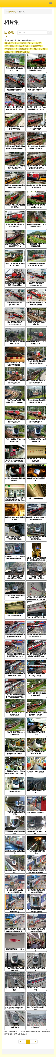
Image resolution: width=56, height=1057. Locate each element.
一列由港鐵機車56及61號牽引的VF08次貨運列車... (36, 401)
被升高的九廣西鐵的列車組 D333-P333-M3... (36, 753)
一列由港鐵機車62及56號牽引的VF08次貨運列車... (36, 147)
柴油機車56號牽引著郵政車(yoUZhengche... (36, 206)
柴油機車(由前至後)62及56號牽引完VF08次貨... (15, 128)
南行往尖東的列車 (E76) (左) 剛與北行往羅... (14, 713)
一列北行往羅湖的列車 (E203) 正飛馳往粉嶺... (36, 694)
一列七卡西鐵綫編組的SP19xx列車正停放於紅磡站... (15, 538)
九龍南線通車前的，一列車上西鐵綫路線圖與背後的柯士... (15, 499)
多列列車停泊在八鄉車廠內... (15, 1008)
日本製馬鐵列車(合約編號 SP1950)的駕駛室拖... (15, 891)
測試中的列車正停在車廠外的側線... (15, 989)
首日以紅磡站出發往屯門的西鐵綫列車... (15, 479)
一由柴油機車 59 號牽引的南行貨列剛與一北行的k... (36, 713)
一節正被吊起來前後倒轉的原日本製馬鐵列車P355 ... (15, 635)
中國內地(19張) (11, 49)
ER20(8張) (9, 52)
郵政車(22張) (36, 46)
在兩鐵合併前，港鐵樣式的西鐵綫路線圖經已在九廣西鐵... (36, 598)
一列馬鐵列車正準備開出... (36, 812)
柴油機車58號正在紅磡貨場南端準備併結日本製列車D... (36, 655)
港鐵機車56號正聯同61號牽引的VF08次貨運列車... (15, 421)
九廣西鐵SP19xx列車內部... (36, 772)
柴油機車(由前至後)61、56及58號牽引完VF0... (36, 225)
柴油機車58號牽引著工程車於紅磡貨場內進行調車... (36, 167)
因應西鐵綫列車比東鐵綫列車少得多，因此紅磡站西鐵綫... (15, 460)
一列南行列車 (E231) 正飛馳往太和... (15, 871)
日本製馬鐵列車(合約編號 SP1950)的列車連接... (36, 910)
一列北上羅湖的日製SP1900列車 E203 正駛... (15, 264)
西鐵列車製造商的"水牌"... (15, 949)
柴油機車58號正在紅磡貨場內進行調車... (15, 206)
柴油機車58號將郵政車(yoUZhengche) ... (15, 323)
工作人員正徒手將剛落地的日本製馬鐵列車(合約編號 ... (15, 930)
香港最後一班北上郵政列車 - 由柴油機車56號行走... (36, 69)
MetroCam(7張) (22, 52)
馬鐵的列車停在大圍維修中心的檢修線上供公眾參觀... (15, 752)
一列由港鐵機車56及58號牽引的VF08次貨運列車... (36, 362)
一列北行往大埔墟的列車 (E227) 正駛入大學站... (15, 577)
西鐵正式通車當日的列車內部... (36, 950)
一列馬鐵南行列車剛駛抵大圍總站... (36, 832)
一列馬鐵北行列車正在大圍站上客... (15, 813)
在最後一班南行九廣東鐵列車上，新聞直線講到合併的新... (36, 559)
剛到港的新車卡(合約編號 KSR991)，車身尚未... (36, 674)
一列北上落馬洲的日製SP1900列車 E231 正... (15, 440)
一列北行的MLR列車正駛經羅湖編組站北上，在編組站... (15, 401)
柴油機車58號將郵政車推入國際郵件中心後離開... (15, 284)
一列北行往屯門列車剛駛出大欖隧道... (36, 323)
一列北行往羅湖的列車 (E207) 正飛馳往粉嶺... (15, 733)
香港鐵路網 (11, 11)
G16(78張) (24, 46)
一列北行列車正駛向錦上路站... (36, 791)
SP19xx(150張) (34, 43)
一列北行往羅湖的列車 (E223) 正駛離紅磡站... (36, 538)
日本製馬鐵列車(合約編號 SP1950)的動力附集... (36, 891)
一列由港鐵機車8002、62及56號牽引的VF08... (15, 342)
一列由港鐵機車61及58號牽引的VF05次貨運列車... (36, 381)
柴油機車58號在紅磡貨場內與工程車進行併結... (36, 186)
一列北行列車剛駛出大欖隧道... (36, 852)
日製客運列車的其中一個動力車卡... (36, 989)
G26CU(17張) (26, 49)
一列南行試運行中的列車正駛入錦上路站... (15, 969)
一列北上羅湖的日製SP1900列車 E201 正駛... (36, 245)
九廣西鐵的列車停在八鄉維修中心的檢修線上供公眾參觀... (15, 772)
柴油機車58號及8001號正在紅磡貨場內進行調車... (36, 518)
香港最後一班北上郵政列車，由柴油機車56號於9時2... (15, 89)
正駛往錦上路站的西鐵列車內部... (15, 852)
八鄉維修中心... (36, 1027)
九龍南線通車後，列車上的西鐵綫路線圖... (36, 460)
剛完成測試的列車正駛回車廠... (36, 969)
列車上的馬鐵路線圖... (15, 615)
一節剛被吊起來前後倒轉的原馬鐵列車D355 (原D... (15, 674)
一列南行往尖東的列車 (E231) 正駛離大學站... (15, 596)
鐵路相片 (9, 34)
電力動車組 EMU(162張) (15, 43)
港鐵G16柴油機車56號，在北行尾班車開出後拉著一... (15, 364)
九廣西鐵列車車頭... (15, 791)
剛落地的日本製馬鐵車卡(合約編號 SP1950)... (15, 910)
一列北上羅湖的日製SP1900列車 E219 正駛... (36, 440)
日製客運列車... (15, 1027)
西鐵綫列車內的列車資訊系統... (36, 479)
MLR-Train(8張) (40, 49)
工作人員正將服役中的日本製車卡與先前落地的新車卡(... (15, 696)
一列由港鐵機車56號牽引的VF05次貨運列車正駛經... (36, 264)
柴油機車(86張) (11, 46)
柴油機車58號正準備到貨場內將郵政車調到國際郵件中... (15, 147)
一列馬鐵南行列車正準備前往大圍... (15, 832)
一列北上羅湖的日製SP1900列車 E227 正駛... (15, 69)
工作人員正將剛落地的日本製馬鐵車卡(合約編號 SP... (36, 871)
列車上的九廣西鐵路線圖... (36, 617)
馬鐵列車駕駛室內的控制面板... (36, 733)
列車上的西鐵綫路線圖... (36, 498)
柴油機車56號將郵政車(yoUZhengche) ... (36, 284)
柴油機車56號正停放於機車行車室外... (15, 518)
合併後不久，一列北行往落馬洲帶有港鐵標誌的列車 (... (15, 557)
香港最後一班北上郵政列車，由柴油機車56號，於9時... (15, 108)
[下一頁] (36, 1042)
